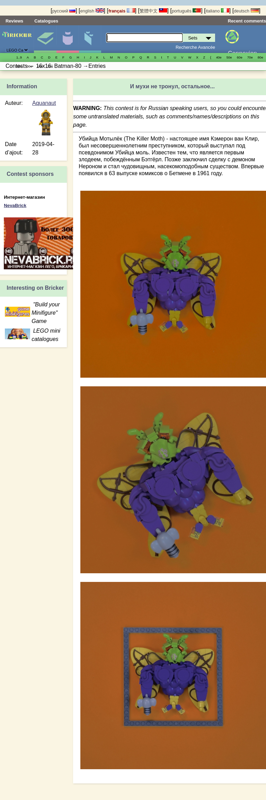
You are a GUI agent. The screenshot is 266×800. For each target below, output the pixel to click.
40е (219, 57)
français (121, 11)
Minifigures (67, 39)
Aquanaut (44, 103)
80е (260, 57)
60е (239, 57)
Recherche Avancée (195, 47)
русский (64, 11)
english (92, 11)
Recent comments (247, 21)
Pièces (90, 39)
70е (250, 57)
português (186, 11)
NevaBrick (15, 205)
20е (50, 66)
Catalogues (46, 21)
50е (229, 57)
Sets (45, 39)
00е (29, 66)
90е (19, 66)
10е (40, 66)
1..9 (19, 57)
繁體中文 (153, 11)
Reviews (14, 21)
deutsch (246, 11)
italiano (217, 11)
